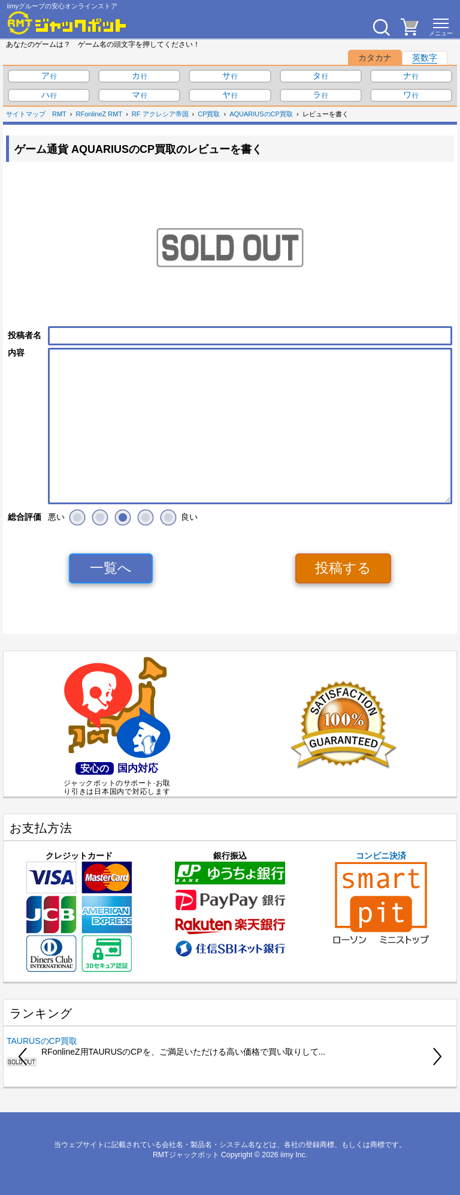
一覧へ (111, 568)
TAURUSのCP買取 (42, 1041)
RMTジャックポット (186, 1155)
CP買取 (209, 114)
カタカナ (375, 57)
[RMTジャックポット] (67, 23)
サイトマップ (26, 114)
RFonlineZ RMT (99, 114)
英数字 (424, 57)
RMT (59, 114)
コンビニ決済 (381, 897)
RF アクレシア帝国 (160, 114)
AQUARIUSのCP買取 (261, 114)
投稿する (343, 568)
